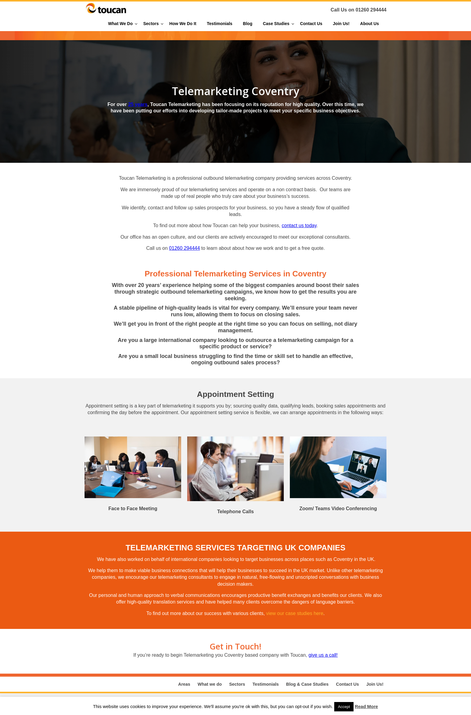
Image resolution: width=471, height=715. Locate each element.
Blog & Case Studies (307, 684)
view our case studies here (294, 613)
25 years (137, 104)
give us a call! (323, 655)
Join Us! (374, 684)
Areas (184, 684)
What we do (210, 684)
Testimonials (265, 684)
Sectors (237, 684)
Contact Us (347, 684)
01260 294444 (371, 9)
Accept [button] (344, 706)
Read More (366, 706)
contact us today (299, 225)
